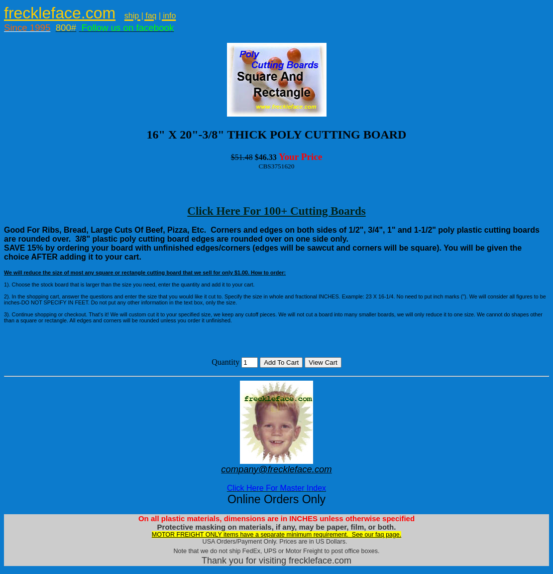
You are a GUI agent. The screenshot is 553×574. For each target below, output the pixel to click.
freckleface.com (59, 13)
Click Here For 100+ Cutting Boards (276, 210)
